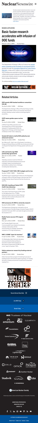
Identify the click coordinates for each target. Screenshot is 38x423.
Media (27, 420)
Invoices (23, 420)
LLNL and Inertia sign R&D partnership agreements (10, 152)
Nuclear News (20, 43)
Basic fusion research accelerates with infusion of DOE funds (19, 35)
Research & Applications (8, 28)
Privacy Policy (12, 420)
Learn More (16, 21)
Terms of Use (18, 420)
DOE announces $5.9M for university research (16, 203)
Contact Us (19, 406)
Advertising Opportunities (19, 402)
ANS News (20, 106)
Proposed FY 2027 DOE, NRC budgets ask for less (17, 171)
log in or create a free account (20, 81)
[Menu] (35, 4)
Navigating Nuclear (19, 404)
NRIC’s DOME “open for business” (12, 234)
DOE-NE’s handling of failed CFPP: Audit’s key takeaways (12, 186)
